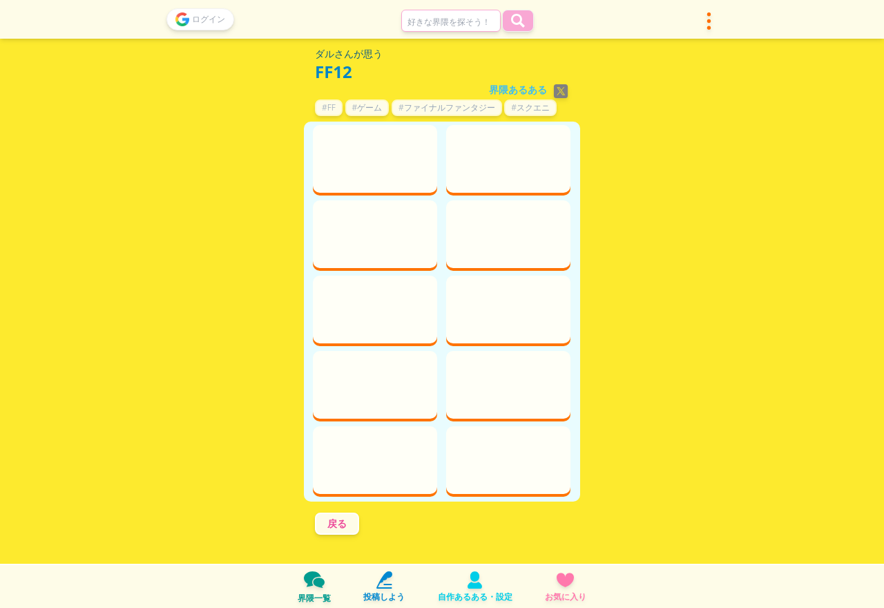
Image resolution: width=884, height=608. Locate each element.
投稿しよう (384, 586)
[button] (709, 21)
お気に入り (565, 586)
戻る (337, 523)
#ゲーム (367, 107)
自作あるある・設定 (475, 586)
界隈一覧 (314, 586)
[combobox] (451, 21)
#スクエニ (530, 107)
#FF (329, 107)
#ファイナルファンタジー (446, 107)
